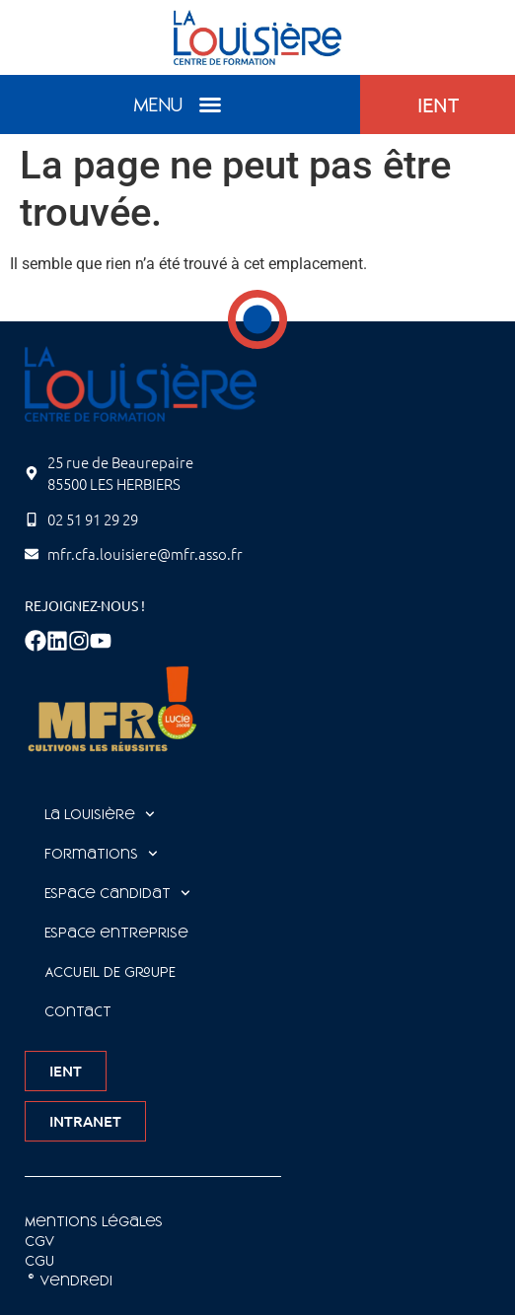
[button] (210, 104)
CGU (39, 1261)
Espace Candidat (117, 893)
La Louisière (99, 814)
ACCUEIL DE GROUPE (110, 972)
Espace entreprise (116, 932)
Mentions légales (94, 1221)
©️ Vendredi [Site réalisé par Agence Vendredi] (68, 1280)
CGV (40, 1241)
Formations (101, 853)
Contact (77, 1011)
